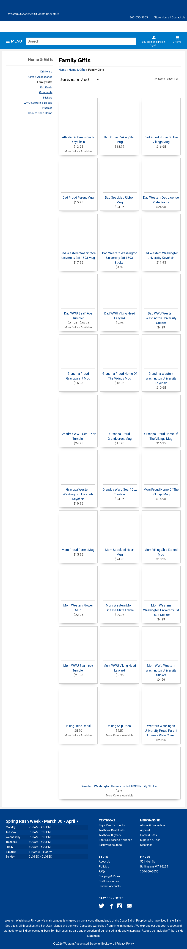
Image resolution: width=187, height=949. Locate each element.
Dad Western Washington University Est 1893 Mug (78, 254)
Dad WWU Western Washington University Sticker (161, 316)
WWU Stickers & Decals (38, 102)
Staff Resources (109, 881)
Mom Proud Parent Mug (78, 548)
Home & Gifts (77, 69)
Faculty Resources (110, 845)
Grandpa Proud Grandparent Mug (120, 434)
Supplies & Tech (150, 840)
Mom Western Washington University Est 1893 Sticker (161, 608)
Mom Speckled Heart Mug (120, 550)
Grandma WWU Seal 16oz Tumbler (78, 434)
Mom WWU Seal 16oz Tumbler (78, 666)
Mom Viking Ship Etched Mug (161, 550)
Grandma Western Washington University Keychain (161, 377)
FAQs (102, 871)
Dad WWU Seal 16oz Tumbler (78, 314)
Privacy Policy (125, 943)
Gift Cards (46, 87)
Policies (104, 866)
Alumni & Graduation (152, 825)
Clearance (146, 845)
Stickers (47, 97)
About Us (104, 861)
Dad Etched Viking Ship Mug (120, 138)
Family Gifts (44, 82)
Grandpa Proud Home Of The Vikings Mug (161, 434)
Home (62, 69)
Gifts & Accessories (40, 76)
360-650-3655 (139, 17)
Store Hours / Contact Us (169, 17)
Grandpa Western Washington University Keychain (78, 492)
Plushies (47, 108)
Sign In (153, 45)
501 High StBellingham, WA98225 (154, 864)
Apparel (145, 830)
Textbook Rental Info (112, 830)
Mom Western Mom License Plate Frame (120, 606)
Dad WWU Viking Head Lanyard (120, 314)
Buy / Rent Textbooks (112, 825)
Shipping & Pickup (110, 876)
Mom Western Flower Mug (78, 606)
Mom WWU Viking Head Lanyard (120, 666)
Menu (16, 41)
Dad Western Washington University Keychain (161, 254)
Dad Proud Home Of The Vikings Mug (161, 138)
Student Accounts (110, 886)
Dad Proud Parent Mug (78, 195)
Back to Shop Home (40, 113)
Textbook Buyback (110, 835)
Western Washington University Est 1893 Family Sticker (119, 784)
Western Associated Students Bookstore (33, 14)
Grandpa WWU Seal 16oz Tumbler (120, 490)
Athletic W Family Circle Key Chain (78, 138)
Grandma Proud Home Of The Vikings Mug (119, 374)
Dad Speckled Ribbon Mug (120, 198)
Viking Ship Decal (120, 724)
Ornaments (45, 92)
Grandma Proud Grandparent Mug (78, 374)
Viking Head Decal (78, 724)
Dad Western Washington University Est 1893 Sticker (119, 256)
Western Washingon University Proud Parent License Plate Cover (161, 729)
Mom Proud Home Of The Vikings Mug (161, 490)
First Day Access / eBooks (115, 840)
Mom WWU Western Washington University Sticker (161, 669)
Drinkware (46, 71)
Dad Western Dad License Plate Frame (161, 198)
